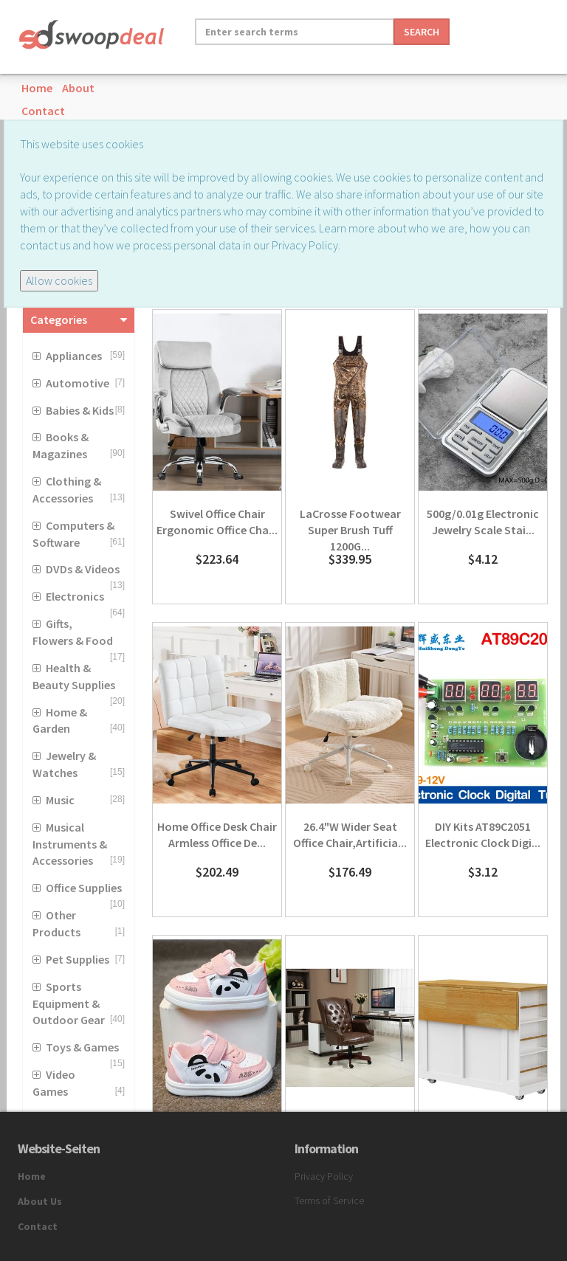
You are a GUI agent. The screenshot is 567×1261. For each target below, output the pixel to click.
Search (421, 31)
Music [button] (60, 799)
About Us (40, 1201)
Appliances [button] (74, 355)
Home (36, 87)
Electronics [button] (75, 596)
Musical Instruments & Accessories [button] (69, 844)
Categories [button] (58, 319)
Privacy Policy (324, 1176)
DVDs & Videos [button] (83, 569)
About (78, 87)
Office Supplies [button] (84, 887)
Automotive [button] (77, 383)
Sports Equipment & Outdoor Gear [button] (68, 1003)
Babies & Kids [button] (80, 410)
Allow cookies (59, 280)
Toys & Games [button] (82, 1047)
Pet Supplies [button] (77, 959)
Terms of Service (329, 1200)
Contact (43, 110)
